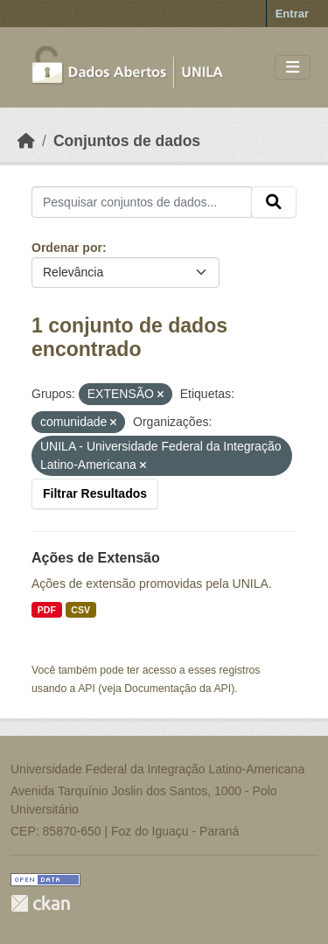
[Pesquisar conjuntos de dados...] (141, 202)
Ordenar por (66, 248)
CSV (80, 610)
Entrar (292, 13)
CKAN (40, 903)
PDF (47, 610)
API (86, 688)
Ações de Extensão (95, 557)
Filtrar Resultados (95, 493)
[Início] (26, 141)
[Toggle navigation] (293, 67)
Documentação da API (177, 688)
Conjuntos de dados (126, 141)
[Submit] (274, 202)
